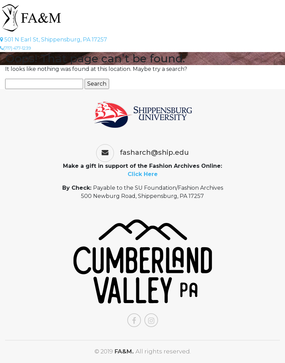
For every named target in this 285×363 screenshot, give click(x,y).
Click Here (143, 174)
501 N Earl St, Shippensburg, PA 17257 (53, 39)
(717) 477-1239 (15, 48)
